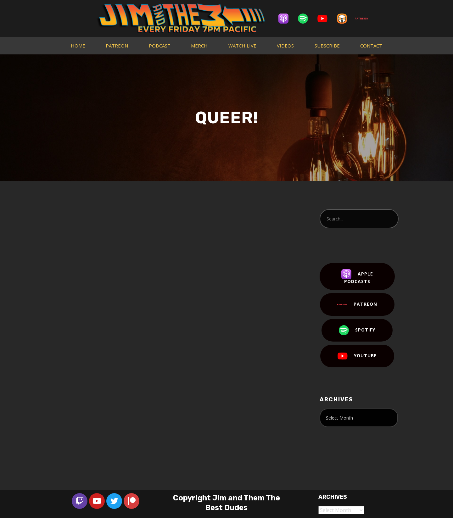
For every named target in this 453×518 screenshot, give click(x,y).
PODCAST (160, 45)
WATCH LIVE (242, 45)
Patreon (357, 304)
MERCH (199, 45)
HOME (78, 45)
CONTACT (371, 45)
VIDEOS (285, 45)
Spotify (357, 330)
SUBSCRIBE (327, 45)
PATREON (117, 45)
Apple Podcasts (357, 276)
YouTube (357, 356)
